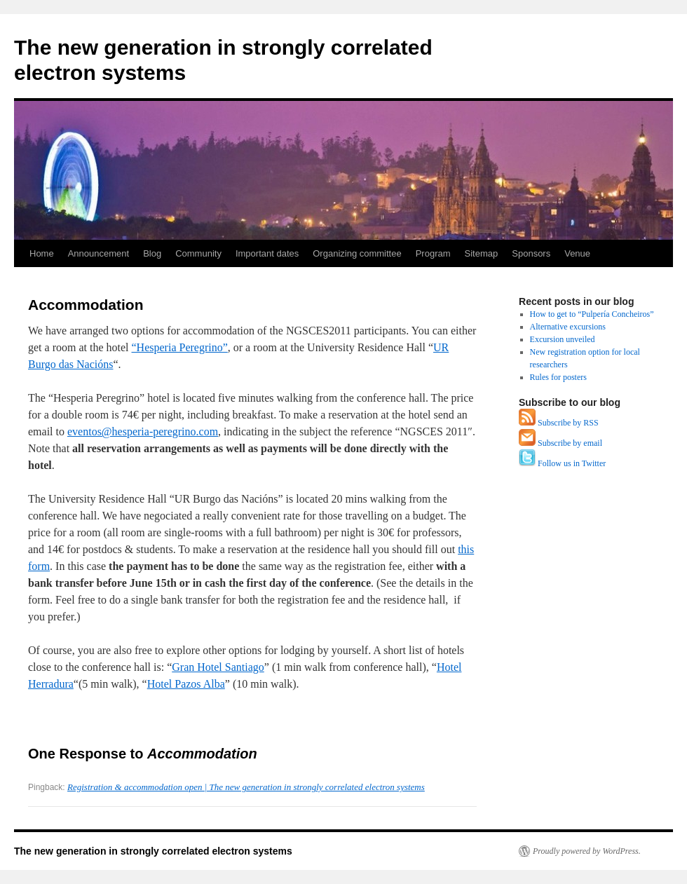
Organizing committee (357, 253)
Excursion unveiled (562, 339)
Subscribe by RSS (568, 423)
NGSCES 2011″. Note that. (251, 448)
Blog (152, 253)
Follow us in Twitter (572, 463)
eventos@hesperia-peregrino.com (142, 431)
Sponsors (531, 253)
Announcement (98, 253)
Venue (577, 253)
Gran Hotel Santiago (218, 667)
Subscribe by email (570, 443)
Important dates (267, 253)
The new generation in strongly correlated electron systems (153, 851)
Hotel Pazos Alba (186, 684)
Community (198, 253)
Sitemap (481, 253)
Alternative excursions (568, 327)
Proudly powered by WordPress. (587, 851)
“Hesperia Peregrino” (180, 347)
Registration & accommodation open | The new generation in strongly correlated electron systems (246, 787)
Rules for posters (558, 377)
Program (433, 253)
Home (41, 253)
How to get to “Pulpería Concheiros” (592, 314)
